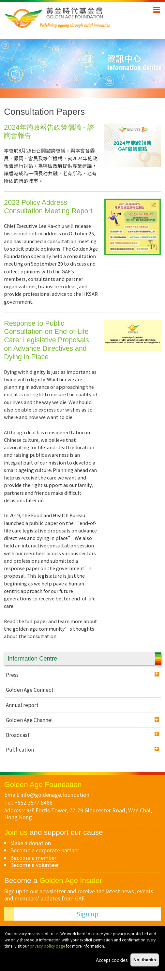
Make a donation (30, 843)
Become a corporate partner (44, 850)
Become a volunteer (34, 865)
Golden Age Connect (29, 689)
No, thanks (144, 959)
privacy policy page (47, 946)
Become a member (33, 857)
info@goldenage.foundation (55, 794)
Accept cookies (112, 960)
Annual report (22, 704)
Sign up (87, 913)
